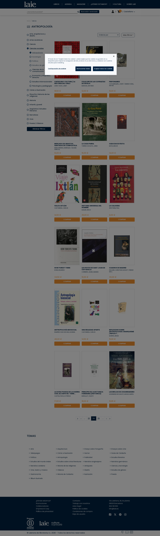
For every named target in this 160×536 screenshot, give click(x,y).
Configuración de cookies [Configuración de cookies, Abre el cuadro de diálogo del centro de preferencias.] (57, 68)
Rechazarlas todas (83, 69)
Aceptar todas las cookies (103, 69)
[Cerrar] (113, 56)
